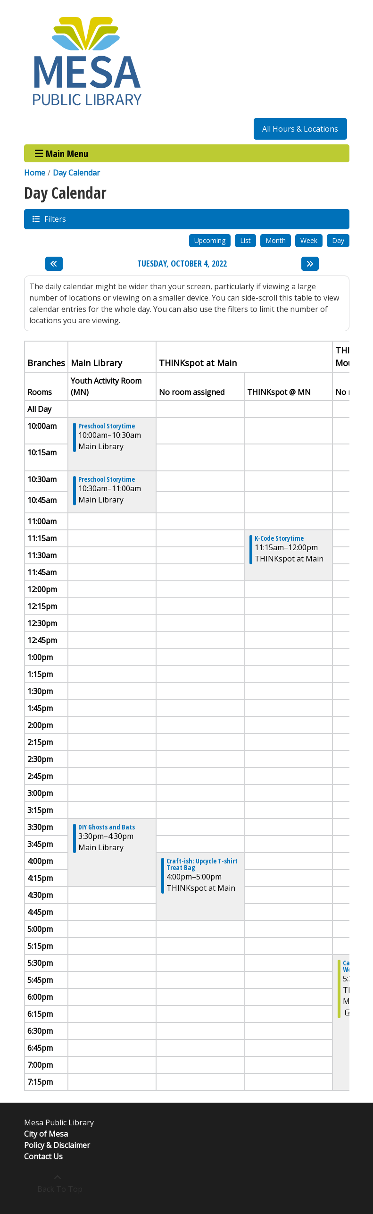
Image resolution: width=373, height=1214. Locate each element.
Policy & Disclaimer (57, 1145)
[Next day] (310, 264)
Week (308, 240)
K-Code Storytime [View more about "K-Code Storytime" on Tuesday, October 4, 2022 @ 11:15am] (279, 538)
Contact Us (43, 1156)
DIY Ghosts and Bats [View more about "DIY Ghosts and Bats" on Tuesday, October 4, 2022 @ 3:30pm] (106, 827)
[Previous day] (54, 264)
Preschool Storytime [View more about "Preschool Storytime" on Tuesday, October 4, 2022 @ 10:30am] (106, 479)
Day (338, 240)
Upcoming (209, 240)
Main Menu (61, 153)
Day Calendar (76, 172)
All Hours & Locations (300, 129)
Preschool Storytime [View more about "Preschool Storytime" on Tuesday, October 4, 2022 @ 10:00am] (106, 426)
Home (34, 172)
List (245, 240)
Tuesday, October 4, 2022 (182, 264)
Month (275, 240)
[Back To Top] (57, 1183)
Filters (54, 218)
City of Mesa (46, 1134)
